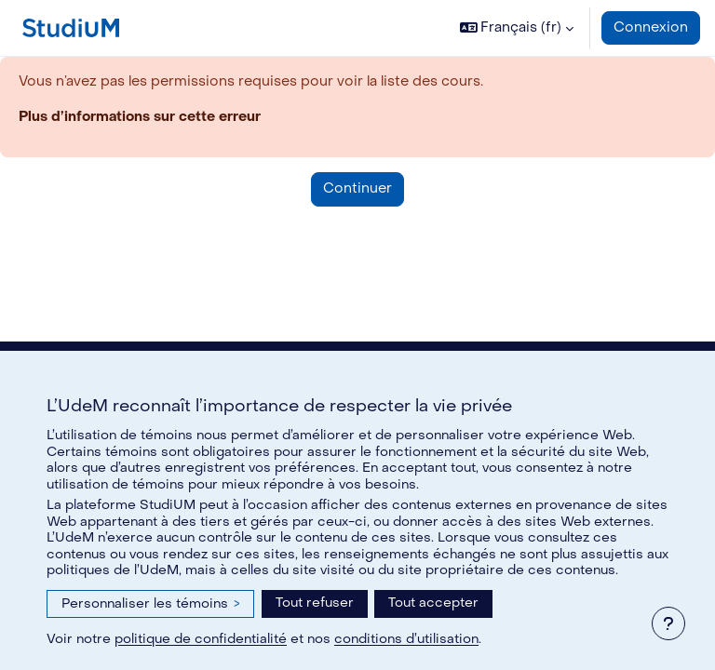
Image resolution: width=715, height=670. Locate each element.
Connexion (651, 27)
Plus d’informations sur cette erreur (140, 117)
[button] (517, 28)
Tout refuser (315, 602)
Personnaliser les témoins (150, 603)
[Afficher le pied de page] (668, 623)
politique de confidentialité (201, 639)
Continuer (357, 188)
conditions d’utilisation (406, 639)
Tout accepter (433, 602)
